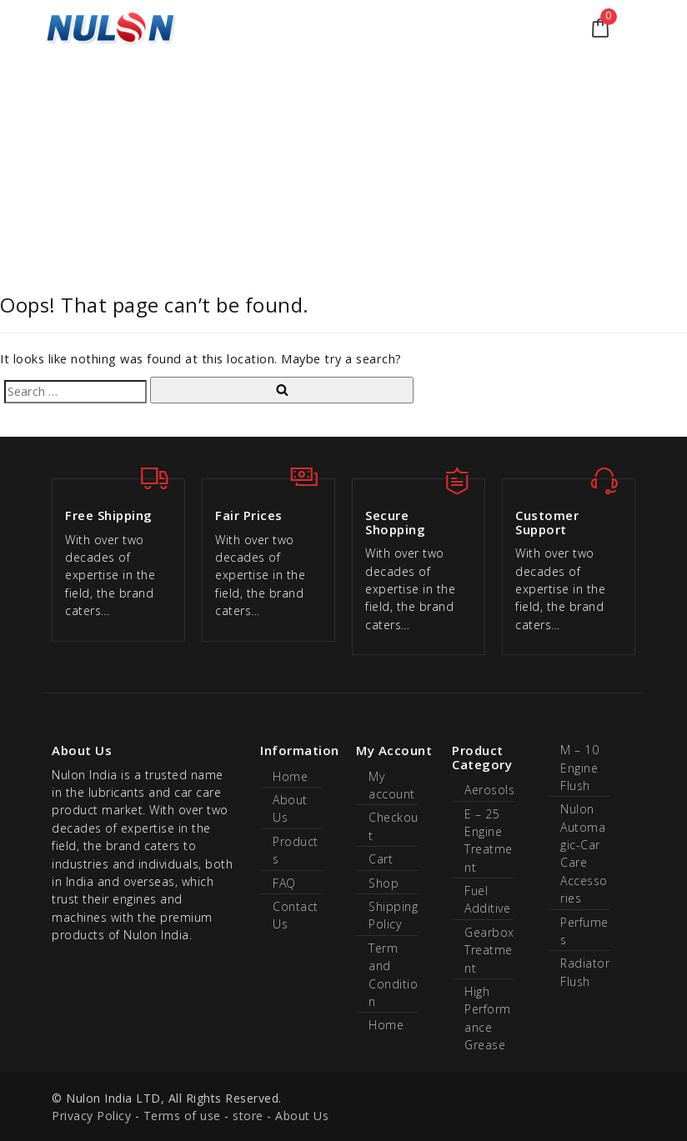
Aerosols (489, 790)
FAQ (284, 883)
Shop (384, 883)
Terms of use (182, 1115)
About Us (301, 1115)
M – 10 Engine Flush (579, 767)
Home (290, 776)
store (248, 1115)
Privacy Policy (91, 1115)
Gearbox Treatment (489, 950)
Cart (381, 859)
